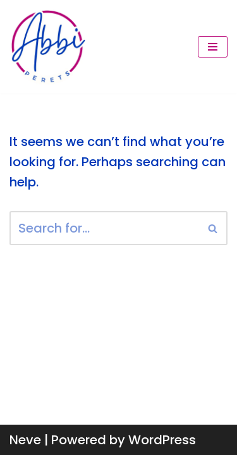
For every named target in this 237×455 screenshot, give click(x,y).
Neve (25, 440)
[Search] (104, 228)
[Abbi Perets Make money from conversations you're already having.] (47, 47)
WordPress (162, 440)
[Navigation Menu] (213, 47)
